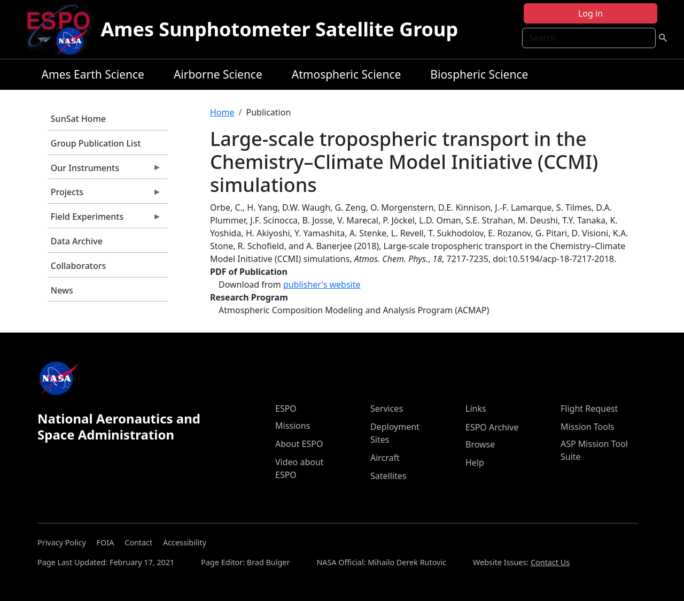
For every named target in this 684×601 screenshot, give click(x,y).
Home (222, 112)
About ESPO (299, 444)
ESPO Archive (491, 427)
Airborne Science (218, 74)
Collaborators (78, 266)
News (62, 290)
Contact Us (550, 562)
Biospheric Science (479, 74)
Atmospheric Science (346, 74)
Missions (292, 426)
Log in (590, 13)
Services (386, 408)
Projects (104, 194)
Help (474, 462)
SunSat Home (78, 119)
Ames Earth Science (93, 74)
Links (475, 408)
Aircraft (385, 458)
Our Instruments (104, 170)
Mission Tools (588, 427)
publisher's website (322, 284)
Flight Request (589, 408)
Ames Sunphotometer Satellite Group (279, 29)
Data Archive (77, 241)
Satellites (388, 476)
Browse (480, 444)
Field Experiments (104, 219)
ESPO (286, 408)
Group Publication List (96, 143)
